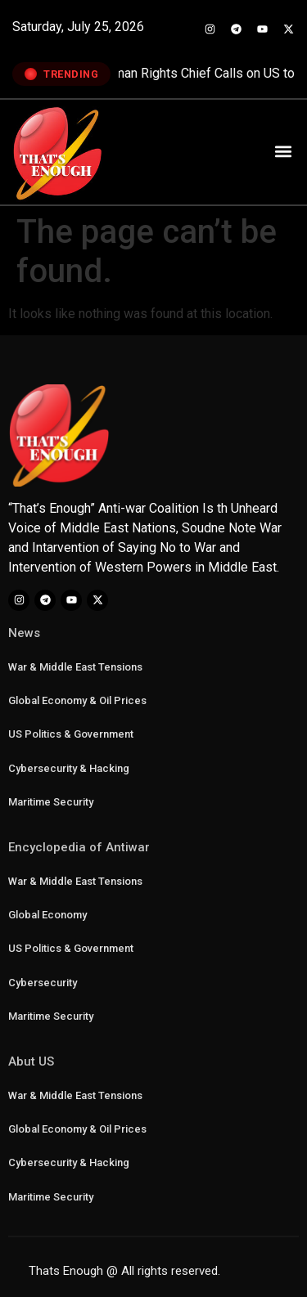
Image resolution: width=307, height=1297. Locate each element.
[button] (282, 150)
